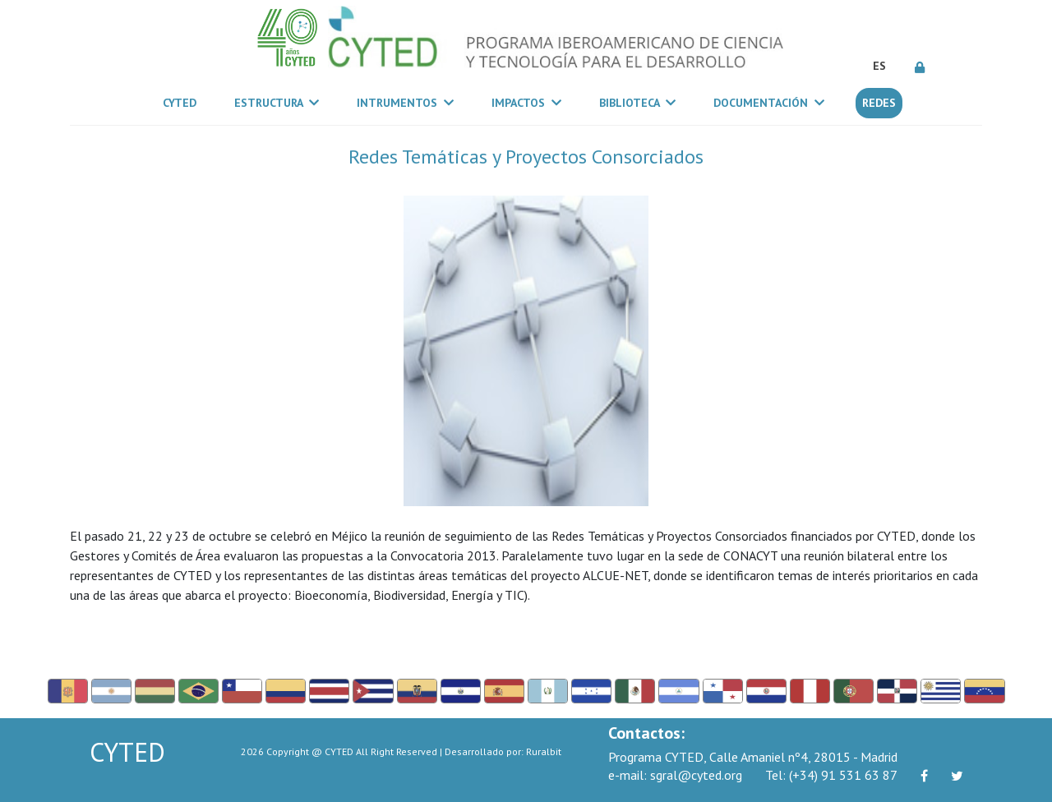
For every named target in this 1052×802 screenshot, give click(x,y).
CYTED (183, 102)
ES (879, 65)
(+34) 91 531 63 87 (831, 775)
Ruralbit (543, 751)
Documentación (768, 102)
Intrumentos (405, 102)
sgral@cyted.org (675, 775)
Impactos (526, 102)
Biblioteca (637, 102)
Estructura (276, 102)
